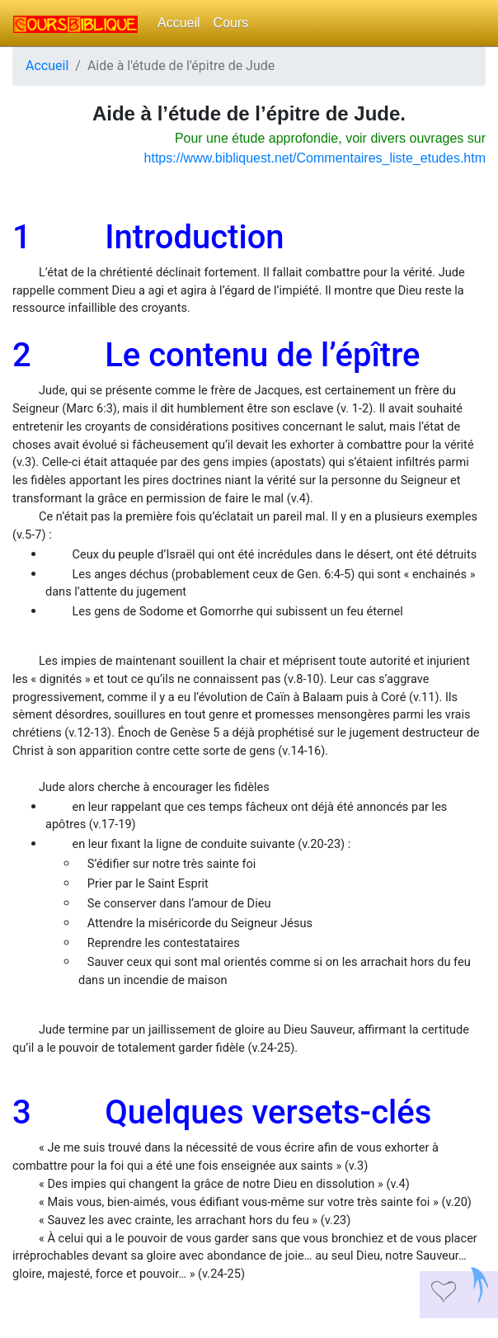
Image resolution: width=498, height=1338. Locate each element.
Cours (231, 23)
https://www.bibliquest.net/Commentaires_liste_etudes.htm (315, 158)
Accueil (178, 23)
